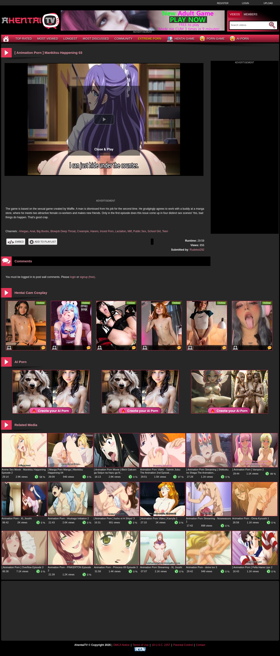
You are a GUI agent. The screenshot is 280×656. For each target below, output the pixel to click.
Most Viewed (47, 38)
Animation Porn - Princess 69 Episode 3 (116, 567)
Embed (16, 241)
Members (250, 14)
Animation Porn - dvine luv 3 (201, 567)
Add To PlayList (43, 241)
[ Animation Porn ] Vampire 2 (248, 469)
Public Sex (139, 231)
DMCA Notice (121, 645)
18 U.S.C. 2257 (161, 645)
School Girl (154, 231)
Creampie (83, 231)
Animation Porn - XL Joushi (17, 518)
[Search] (249, 25)
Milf (130, 231)
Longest (70, 38)
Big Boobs (43, 231)
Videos (235, 14)
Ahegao (23, 231)
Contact (200, 645)
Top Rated (24, 38)
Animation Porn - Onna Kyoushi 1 (250, 518)
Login (245, 3)
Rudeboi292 (197, 249)
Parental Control (183, 645)
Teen (165, 231)
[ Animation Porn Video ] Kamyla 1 (159, 518)
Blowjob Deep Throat (63, 231)
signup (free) (87, 277)
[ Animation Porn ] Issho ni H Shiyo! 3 (114, 518)
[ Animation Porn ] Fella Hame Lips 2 (252, 567)
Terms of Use (141, 645)
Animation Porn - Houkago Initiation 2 (68, 518)
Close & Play (103, 149)
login (73, 277)
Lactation (120, 231)
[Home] (6, 38)
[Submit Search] (272, 25)
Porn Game (212, 39)
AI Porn (239, 39)
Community (124, 38)
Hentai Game (181, 39)
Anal (32, 231)
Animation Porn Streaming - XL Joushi (161, 567)
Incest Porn (107, 231)
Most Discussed (96, 38)
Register (222, 3)
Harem (94, 231)
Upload (268, 3)
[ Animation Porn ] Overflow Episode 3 (22, 567)
